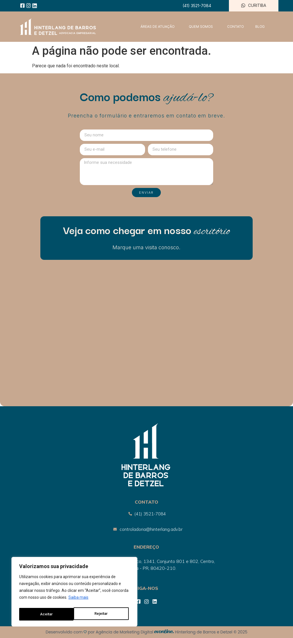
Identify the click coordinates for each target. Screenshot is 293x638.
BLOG (260, 26)
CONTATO (235, 26)
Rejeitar (46, 614)
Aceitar (103, 614)
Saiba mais (78, 600)
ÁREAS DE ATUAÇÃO (158, 27)
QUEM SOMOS (202, 27)
